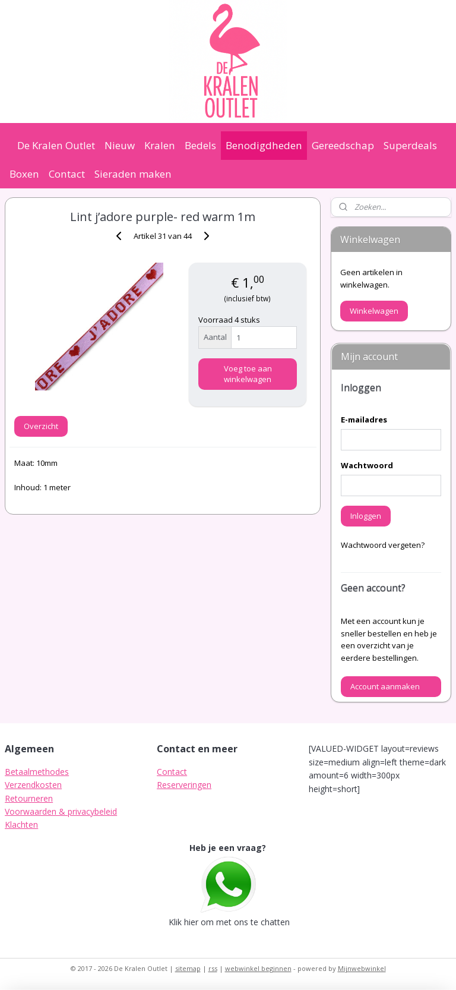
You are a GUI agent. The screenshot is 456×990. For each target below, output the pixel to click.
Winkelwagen (374, 310)
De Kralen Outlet (56, 145)
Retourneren (29, 798)
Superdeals (410, 145)
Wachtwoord (367, 465)
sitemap (188, 968)
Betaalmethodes (37, 771)
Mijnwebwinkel (362, 968)
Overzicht (41, 426)
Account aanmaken (385, 686)
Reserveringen (184, 784)
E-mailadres (364, 419)
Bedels (200, 145)
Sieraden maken (133, 174)
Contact (67, 174)
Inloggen (365, 515)
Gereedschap (343, 145)
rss (212, 968)
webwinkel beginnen (258, 968)
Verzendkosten (33, 784)
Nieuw (119, 145)
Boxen (24, 174)
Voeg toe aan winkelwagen (248, 373)
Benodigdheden (264, 145)
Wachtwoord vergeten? (383, 545)
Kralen (159, 145)
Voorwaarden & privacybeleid (61, 811)
